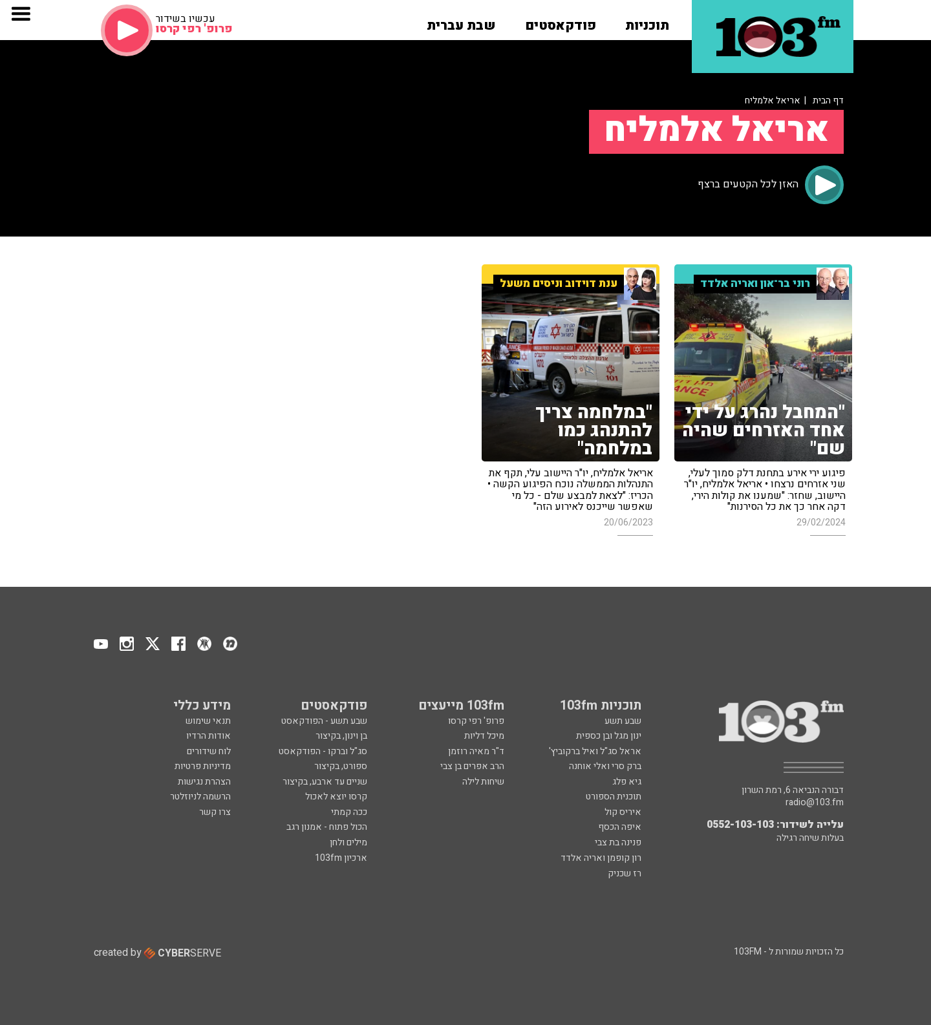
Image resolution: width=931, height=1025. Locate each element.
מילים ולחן (348, 842)
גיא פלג (626, 782)
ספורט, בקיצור (340, 766)
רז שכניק (624, 873)
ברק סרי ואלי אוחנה (605, 766)
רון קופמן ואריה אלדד (601, 858)
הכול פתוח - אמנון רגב (326, 827)
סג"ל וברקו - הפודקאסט (323, 751)
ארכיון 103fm (341, 858)
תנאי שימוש (208, 721)
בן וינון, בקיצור (341, 736)
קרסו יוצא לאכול (336, 796)
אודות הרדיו (208, 736)
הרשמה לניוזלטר (200, 796)
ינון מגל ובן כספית (608, 736)
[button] (647, 21)
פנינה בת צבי (618, 842)
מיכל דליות (484, 736)
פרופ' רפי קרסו (476, 721)
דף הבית (828, 100)
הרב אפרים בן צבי (472, 766)
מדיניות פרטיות (203, 766)
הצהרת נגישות (204, 782)
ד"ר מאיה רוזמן (476, 751)
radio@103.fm (815, 802)
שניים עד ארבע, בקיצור (325, 782)
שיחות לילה (483, 782)
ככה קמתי (349, 812)
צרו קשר (215, 812)
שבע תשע (623, 721)
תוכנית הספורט (613, 796)
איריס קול (623, 812)
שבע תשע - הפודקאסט (324, 721)
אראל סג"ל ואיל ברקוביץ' (595, 751)
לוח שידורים (209, 751)
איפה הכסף (619, 827)
